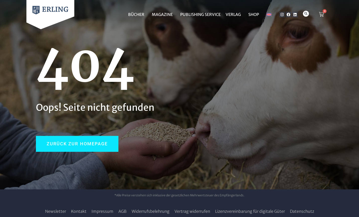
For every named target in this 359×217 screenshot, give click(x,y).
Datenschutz (302, 211)
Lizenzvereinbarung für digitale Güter (250, 211)
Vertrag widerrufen (192, 211)
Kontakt (79, 211)
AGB (122, 211)
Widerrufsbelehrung (151, 211)
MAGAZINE (163, 14)
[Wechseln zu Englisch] (269, 14)
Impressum (102, 211)
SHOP (255, 14)
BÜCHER (137, 14)
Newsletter (55, 211)
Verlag (234, 14)
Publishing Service (200, 14)
